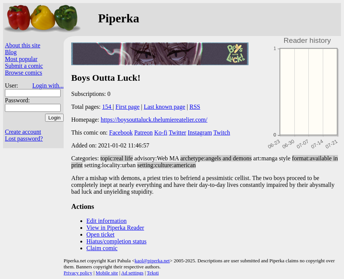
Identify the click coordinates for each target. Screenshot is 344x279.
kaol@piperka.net (151, 260)
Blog (11, 52)
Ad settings (132, 273)
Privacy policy (78, 273)
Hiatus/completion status (116, 241)
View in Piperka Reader (115, 227)
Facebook (121, 132)
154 (107, 106)
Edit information (106, 221)
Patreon (143, 132)
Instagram (200, 132)
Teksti (153, 273)
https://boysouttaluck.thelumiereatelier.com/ (154, 119)
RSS (194, 106)
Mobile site (107, 273)
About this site (22, 45)
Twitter (177, 132)
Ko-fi (160, 132)
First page (128, 106)
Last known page (164, 106)
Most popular (21, 59)
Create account (23, 132)
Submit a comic (24, 66)
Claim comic (101, 248)
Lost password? (24, 138)
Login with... (48, 85)
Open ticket (100, 234)
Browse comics (23, 72)
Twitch (221, 132)
